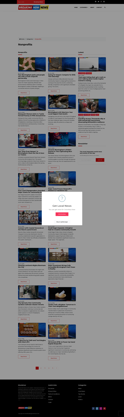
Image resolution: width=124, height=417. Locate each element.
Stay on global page (62, 221)
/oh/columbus (62, 214)
